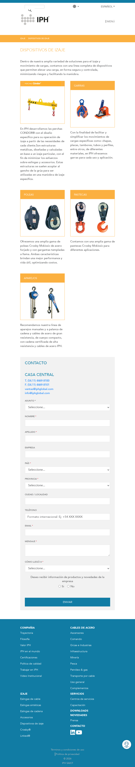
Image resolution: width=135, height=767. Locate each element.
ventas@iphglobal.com (39, 389)
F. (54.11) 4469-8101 (37, 385)
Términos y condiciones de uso (67, 749)
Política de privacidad (67, 754)
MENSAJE (31, 541)
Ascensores (77, 633)
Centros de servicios (82, 699)
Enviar (67, 602)
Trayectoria (26, 633)
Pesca (73, 663)
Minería (74, 657)
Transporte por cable (82, 676)
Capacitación (77, 705)
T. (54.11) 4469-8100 (37, 380)
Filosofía (24, 639)
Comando (76, 639)
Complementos (79, 688)
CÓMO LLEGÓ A (34, 561)
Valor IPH (25, 645)
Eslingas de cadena (31, 711)
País (28, 463)
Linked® (25, 736)
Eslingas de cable (30, 699)
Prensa (74, 720)
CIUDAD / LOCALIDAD (36, 494)
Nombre (30, 416)
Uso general (77, 682)
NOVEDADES (78, 715)
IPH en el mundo (30, 651)
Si (63, 586)
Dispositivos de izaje (32, 723)
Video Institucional (31, 676)
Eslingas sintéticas (30, 705)
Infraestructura (78, 651)
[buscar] (30, 7)
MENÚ (110, 21)
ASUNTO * (30, 400)
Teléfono (31, 510)
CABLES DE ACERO (82, 628)
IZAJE (23, 694)
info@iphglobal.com (37, 393)
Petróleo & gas (79, 670)
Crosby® (25, 729)
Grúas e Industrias (80, 645)
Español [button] (107, 6)
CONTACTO (77, 726)
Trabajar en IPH (29, 670)
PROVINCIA (31, 478)
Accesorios (26, 717)
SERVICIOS (77, 694)
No (72, 586)
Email (29, 525)
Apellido (31, 431)
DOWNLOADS (79, 710)
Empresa (30, 447)
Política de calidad (30, 663)
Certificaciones (28, 657)
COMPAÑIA (27, 628)
